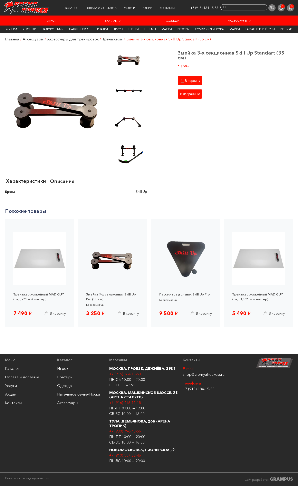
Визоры (183, 29)
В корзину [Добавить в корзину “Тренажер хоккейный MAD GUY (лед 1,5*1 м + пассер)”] (274, 313)
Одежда (172, 20)
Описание (62, 181)
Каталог (71, 8)
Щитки (133, 29)
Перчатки (101, 29)
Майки (235, 29)
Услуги (129, 8)
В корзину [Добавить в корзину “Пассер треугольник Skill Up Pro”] (201, 313)
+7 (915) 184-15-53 (204, 8)
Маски (167, 29)
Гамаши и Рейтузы (260, 29)
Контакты (167, 8)
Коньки (11, 29)
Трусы (118, 29)
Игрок (51, 20)
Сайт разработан (269, 479)
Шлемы (150, 29)
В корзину (190, 80)
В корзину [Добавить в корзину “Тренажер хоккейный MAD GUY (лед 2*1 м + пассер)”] (55, 313)
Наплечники (78, 29)
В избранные (190, 94)
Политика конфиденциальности (27, 478)
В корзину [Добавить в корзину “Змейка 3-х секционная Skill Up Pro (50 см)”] (128, 313)
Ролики (286, 29)
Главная (12, 39)
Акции (147, 8)
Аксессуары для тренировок (73, 39)
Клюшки (29, 29)
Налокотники (53, 29)
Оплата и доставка (101, 8)
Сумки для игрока (209, 29)
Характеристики (26, 181)
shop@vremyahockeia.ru (204, 374)
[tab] (26, 181)
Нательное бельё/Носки (78, 394)
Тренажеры (112, 39)
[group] (57, 107)
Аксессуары (237, 20)
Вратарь (111, 20)
